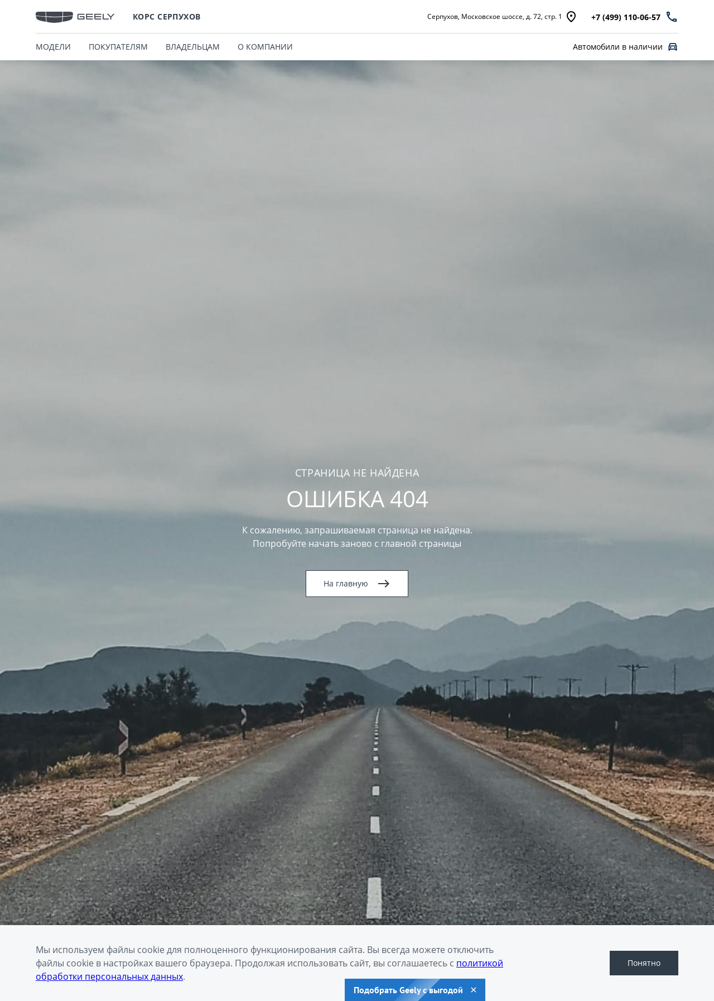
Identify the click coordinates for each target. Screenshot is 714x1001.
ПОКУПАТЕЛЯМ (118, 46)
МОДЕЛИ (53, 46)
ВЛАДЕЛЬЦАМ (193, 46)
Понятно (644, 962)
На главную (357, 583)
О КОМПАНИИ (265, 46)
